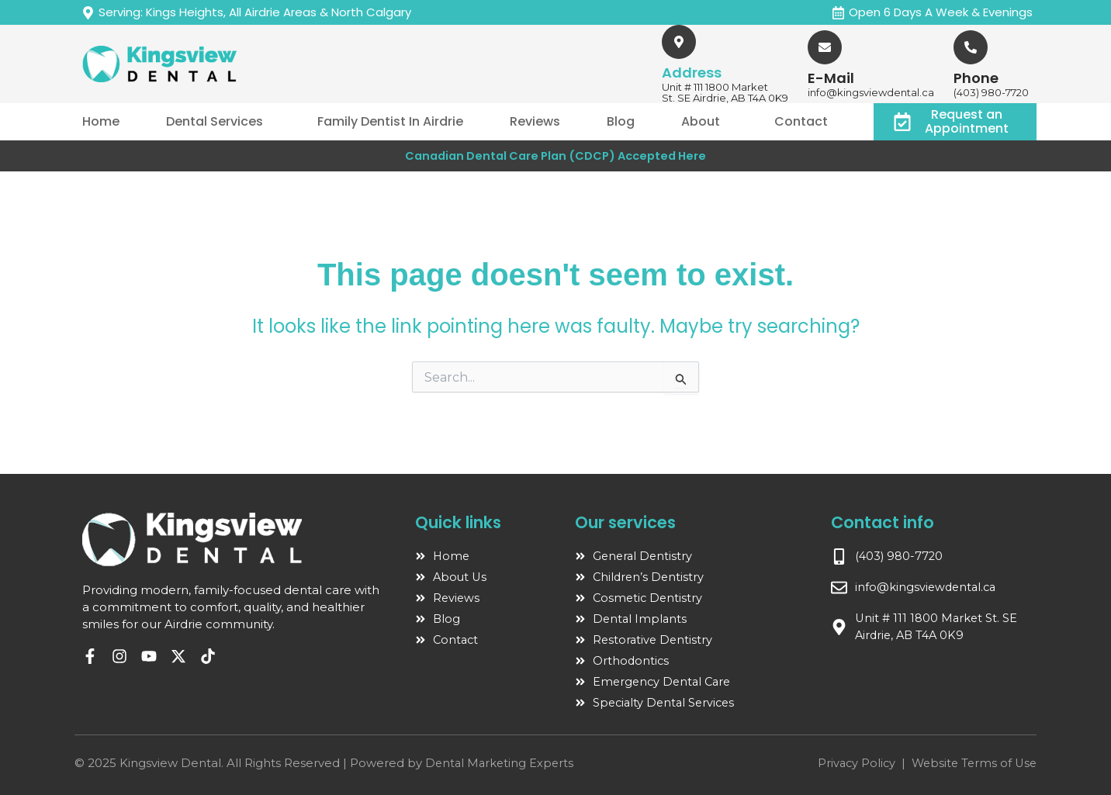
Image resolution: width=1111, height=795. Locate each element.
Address (692, 72)
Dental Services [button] (214, 121)
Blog (621, 121)
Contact (801, 121)
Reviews (535, 121)
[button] (218, 122)
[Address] (679, 42)
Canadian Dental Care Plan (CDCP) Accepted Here (555, 155)
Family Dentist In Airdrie (390, 121)
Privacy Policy (851, 762)
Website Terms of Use (972, 762)
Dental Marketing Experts (501, 762)
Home (100, 121)
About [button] (700, 121)
